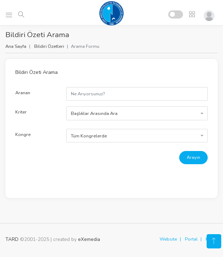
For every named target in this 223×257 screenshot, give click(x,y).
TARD (12, 239)
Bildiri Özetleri (49, 46)
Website (168, 239)
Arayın (193, 157)
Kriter (21, 112)
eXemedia (89, 239)
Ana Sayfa (15, 46)
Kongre (23, 134)
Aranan (22, 93)
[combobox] (137, 113)
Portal (191, 239)
